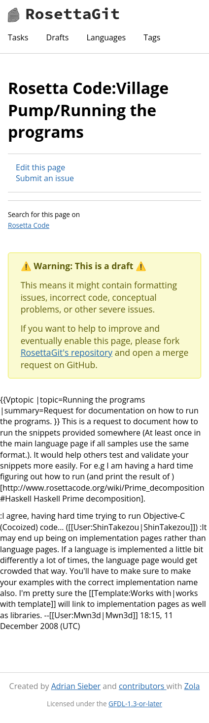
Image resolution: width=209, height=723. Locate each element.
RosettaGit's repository (66, 352)
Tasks (18, 37)
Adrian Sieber (76, 686)
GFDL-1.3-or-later (135, 703)
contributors (143, 686)
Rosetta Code (28, 225)
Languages (106, 37)
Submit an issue (45, 178)
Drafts (57, 37)
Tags (151, 37)
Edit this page (40, 167)
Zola (192, 686)
